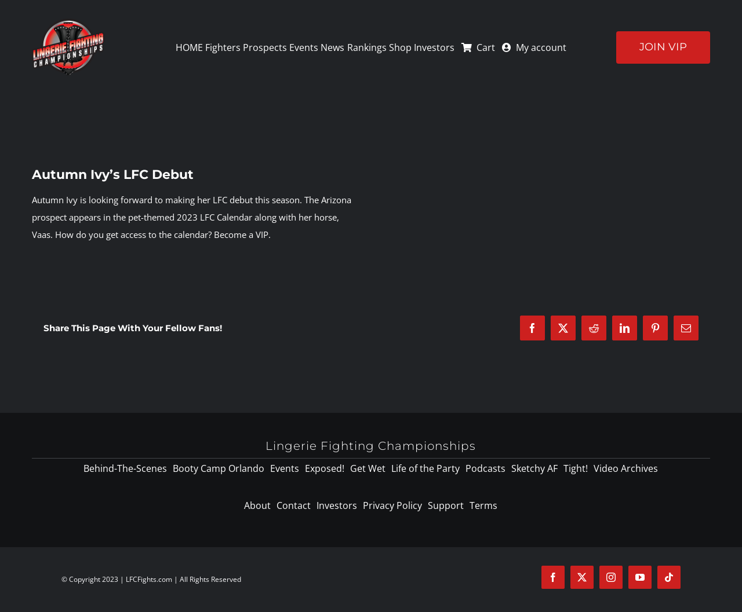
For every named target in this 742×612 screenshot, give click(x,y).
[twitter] (582, 577)
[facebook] (553, 577)
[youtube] (640, 577)
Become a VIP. (242, 234)
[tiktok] (669, 577)
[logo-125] (68, 22)
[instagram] (611, 577)
